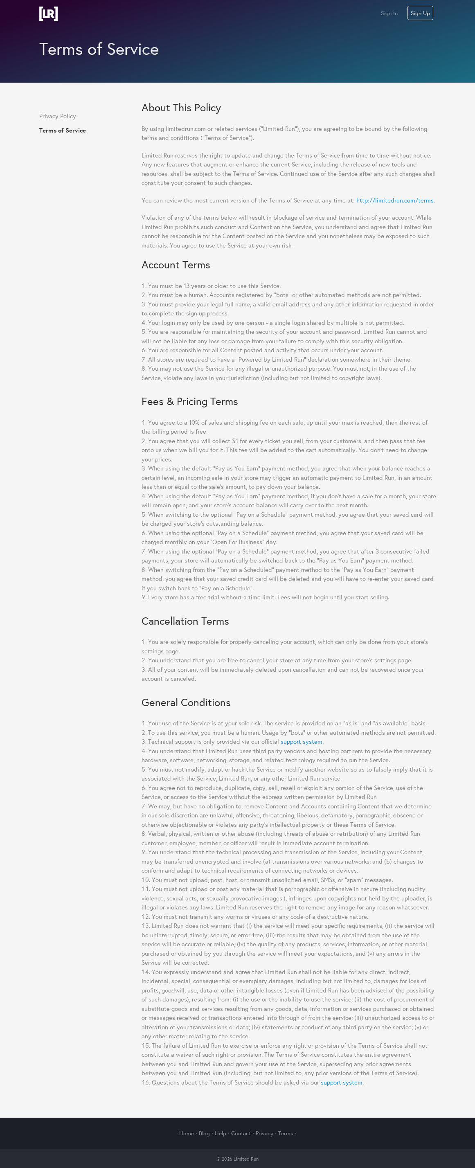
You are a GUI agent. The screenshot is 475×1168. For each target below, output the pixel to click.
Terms (285, 1133)
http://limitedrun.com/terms (395, 200)
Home (186, 1133)
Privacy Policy (57, 116)
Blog (204, 1133)
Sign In (389, 13)
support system (301, 741)
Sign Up (420, 13)
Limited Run (48, 14)
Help (220, 1133)
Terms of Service (62, 130)
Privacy (264, 1133)
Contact (241, 1133)
